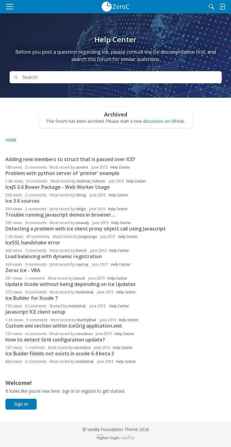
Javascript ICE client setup (35, 312)
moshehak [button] (85, 292)
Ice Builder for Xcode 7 (31, 298)
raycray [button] (82, 264)
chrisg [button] (81, 195)
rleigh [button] (81, 208)
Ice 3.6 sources (22, 201)
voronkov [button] (84, 333)
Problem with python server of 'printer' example (62, 173)
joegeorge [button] (88, 236)
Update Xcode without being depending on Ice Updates (70, 284)
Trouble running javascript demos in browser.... (60, 214)
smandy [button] (82, 222)
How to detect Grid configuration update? (55, 339)
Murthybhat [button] (87, 319)
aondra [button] (82, 167)
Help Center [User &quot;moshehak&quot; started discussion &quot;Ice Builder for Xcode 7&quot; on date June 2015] (119, 306)
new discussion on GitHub (159, 121)
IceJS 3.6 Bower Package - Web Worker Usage (57, 187)
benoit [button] (81, 250)
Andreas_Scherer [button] (91, 181)
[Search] (211, 6)
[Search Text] (120, 77)
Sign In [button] (21, 404)
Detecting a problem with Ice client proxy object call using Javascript (85, 228)
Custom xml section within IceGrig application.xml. (64, 325)
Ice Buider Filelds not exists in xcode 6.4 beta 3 (59, 353)
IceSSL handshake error (32, 242)
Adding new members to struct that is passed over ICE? (70, 159)
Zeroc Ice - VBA (22, 270)
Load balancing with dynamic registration (53, 256)
